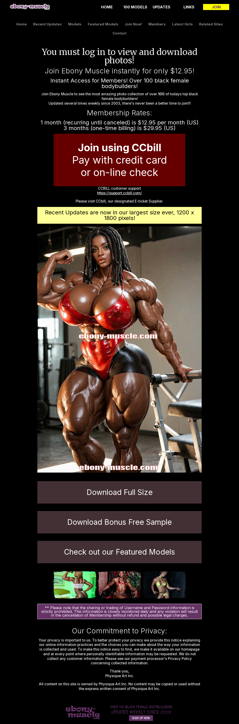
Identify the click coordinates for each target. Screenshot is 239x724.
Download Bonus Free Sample (119, 522)
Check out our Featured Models (119, 551)
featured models (103, 24)
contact (119, 33)
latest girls (182, 24)
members (157, 24)
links (188, 7)
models (74, 24)
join (216, 7)
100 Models (135, 7)
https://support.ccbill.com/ (119, 193)
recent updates (47, 24)
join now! (133, 24)
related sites (211, 24)
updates (161, 7)
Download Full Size (120, 492)
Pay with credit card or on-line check (119, 159)
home (107, 7)
